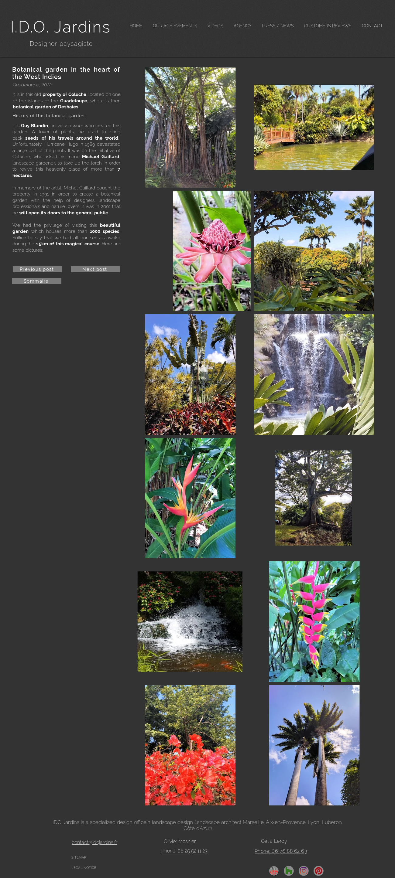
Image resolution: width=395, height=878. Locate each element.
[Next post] (95, 269)
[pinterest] (319, 871)
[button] (175, 25)
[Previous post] (37, 269)
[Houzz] (289, 871)
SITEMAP (78, 857)
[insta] (304, 871)
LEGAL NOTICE (83, 868)
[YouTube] (274, 871)
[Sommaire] (36, 281)
